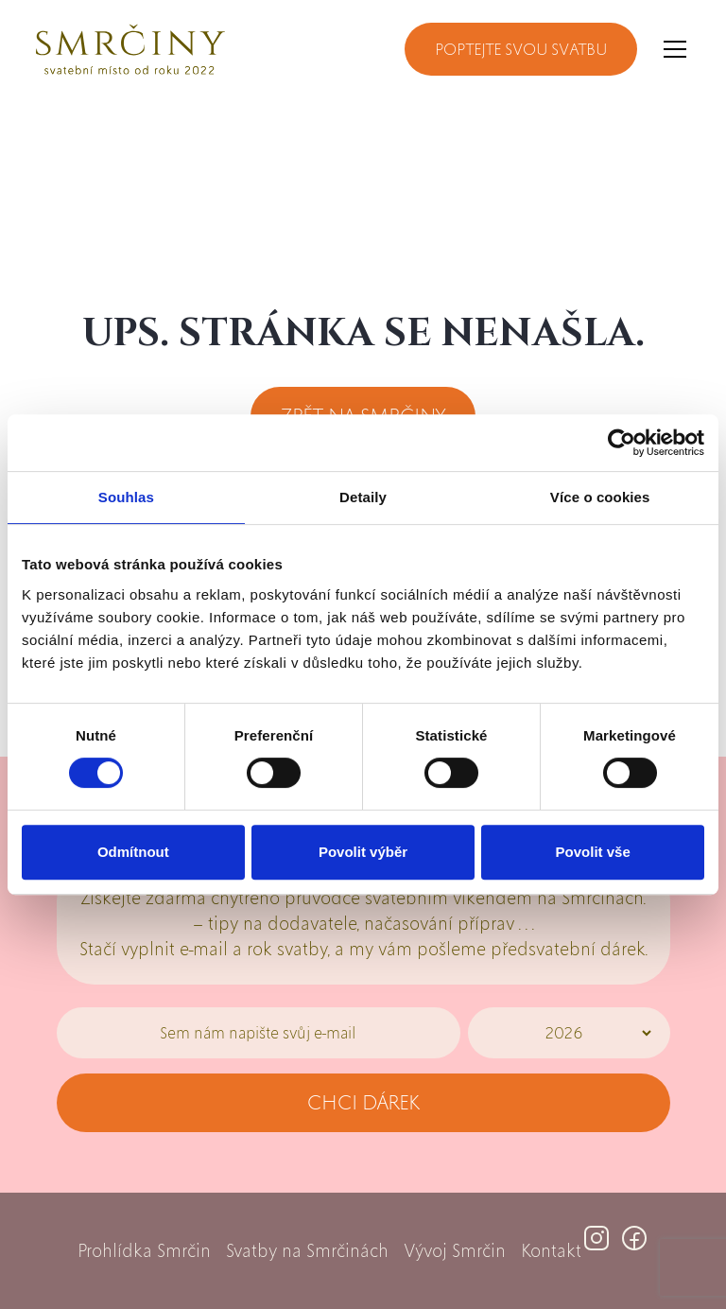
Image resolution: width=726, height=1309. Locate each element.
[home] (130, 49)
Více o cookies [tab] (600, 497)
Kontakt (551, 1251)
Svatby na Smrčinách (307, 1251)
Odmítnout (133, 852)
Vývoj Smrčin (455, 1251)
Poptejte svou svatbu (521, 49)
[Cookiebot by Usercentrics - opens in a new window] (621, 442)
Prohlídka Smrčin (144, 1251)
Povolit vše (593, 852)
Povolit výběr (363, 852)
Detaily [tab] (363, 497)
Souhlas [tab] (126, 497)
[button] (671, 49)
